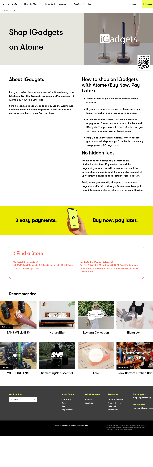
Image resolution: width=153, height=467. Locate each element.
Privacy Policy (114, 403)
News (63, 406)
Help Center (67, 410)
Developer (89, 403)
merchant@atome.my (143, 408)
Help (89, 4)
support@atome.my (142, 398)
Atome (6, 11)
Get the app (147, 4)
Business (62, 4)
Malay (134, 4)
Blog (63, 403)
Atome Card (50, 4)
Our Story (66, 399)
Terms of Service (115, 399)
